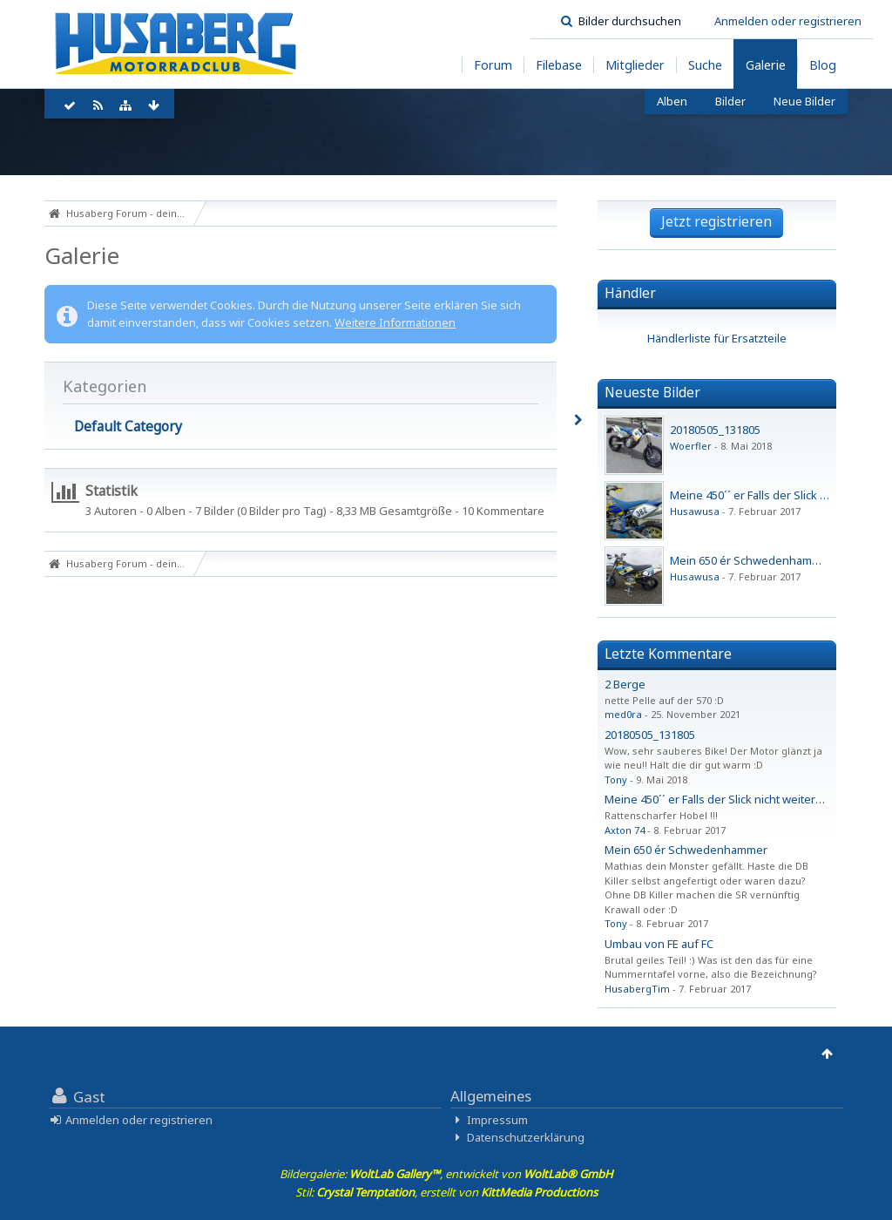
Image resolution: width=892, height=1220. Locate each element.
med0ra (623, 714)
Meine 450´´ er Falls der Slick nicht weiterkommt (728, 799)
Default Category (128, 426)
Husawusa (695, 511)
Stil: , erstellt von (446, 1192)
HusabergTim (637, 988)
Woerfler (691, 445)
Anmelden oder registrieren (788, 21)
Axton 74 (625, 830)
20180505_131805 (715, 429)
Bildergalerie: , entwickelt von (446, 1174)
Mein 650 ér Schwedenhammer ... (756, 560)
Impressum (497, 1120)
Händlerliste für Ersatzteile (717, 338)
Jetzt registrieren (716, 221)
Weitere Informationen (395, 322)
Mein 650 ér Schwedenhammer (686, 849)
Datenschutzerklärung (526, 1137)
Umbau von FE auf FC (659, 944)
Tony (616, 779)
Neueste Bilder (652, 392)
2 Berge (625, 684)
